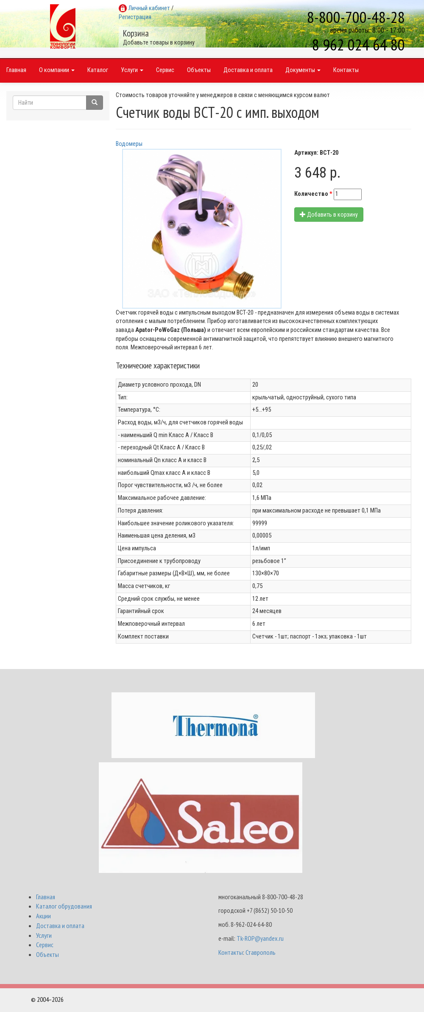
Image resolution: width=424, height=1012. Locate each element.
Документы (303, 71)
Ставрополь (260, 953)
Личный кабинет (149, 8)
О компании (57, 71)
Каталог (97, 71)
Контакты (346, 71)
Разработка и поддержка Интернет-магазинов (333, 1000)
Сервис (165, 71)
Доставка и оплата (248, 71)
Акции (43, 917)
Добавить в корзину (329, 215)
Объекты (199, 71)
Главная (16, 71)
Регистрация (135, 17)
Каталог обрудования (64, 907)
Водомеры (129, 145)
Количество (313, 195)
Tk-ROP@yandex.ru (260, 939)
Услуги (132, 71)
